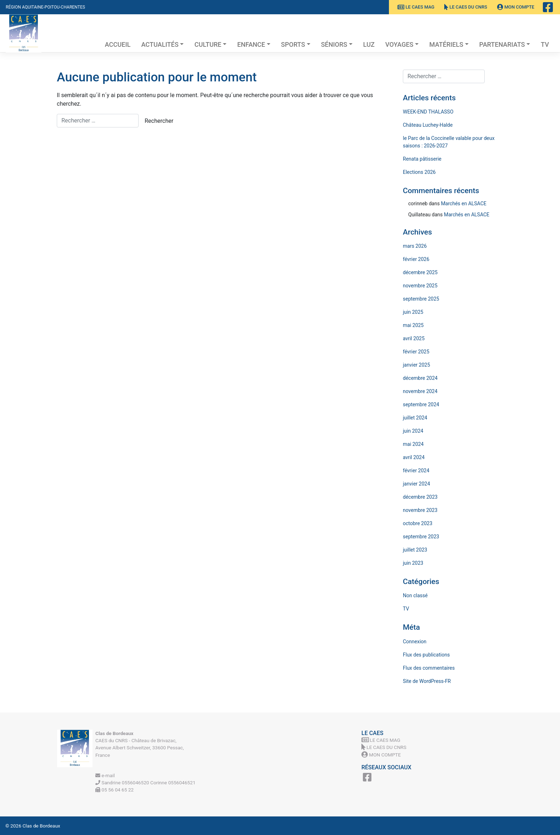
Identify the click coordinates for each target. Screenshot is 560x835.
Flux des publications (426, 655)
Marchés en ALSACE (463, 203)
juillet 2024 (415, 418)
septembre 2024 (421, 404)
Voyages (399, 44)
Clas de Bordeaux (41, 826)
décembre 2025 (420, 272)
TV (545, 44)
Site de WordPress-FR (427, 681)
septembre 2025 (421, 299)
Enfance (251, 44)
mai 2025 (413, 325)
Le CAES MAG (416, 7)
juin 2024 (413, 431)
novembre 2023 (420, 510)
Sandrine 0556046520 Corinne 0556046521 (145, 782)
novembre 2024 (420, 391)
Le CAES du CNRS (465, 7)
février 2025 (416, 351)
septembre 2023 (421, 536)
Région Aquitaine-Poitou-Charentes (45, 7)
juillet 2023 (415, 550)
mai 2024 (413, 444)
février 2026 (416, 259)
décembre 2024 (420, 378)
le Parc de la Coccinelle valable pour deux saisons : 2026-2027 (449, 142)
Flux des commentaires (429, 668)
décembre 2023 (420, 497)
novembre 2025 (420, 285)
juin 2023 (413, 563)
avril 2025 (414, 338)
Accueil (117, 44)
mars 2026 (415, 246)
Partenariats (502, 44)
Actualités (160, 44)
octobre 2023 (417, 523)
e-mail (105, 775)
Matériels (446, 44)
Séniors (334, 44)
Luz (369, 44)
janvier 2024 (416, 484)
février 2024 (416, 470)
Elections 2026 (419, 172)
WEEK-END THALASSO (428, 112)
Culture (207, 44)
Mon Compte (515, 7)
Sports (293, 44)
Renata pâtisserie (422, 159)
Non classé (415, 595)
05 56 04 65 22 (114, 790)
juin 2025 (413, 312)
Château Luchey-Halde (427, 125)
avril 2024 (414, 457)
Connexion (414, 641)
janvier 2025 (416, 365)
